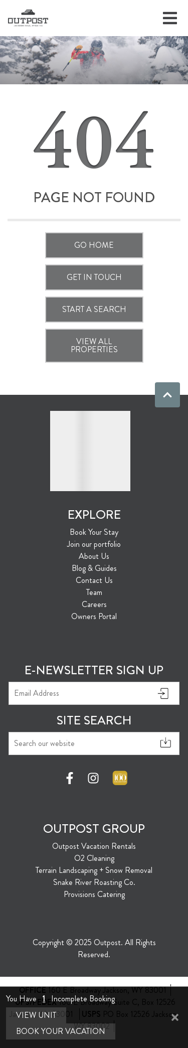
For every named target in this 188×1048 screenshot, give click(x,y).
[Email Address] (94, 693)
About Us (94, 556)
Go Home (94, 245)
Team (94, 592)
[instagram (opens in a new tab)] (93, 778)
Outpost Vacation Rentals (94, 846)
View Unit (36, 1015)
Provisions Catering (94, 894)
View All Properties (94, 345)
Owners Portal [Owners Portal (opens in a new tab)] (94, 616)
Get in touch (94, 277)
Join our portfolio (94, 544)
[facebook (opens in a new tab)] (71, 778)
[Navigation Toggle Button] (170, 18)
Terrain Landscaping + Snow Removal (94, 870)
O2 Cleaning (94, 858)
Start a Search (94, 309)
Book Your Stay (94, 532)
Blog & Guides (94, 568)
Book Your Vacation (60, 1031)
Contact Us (94, 580)
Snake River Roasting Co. (94, 882)
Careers (94, 604)
